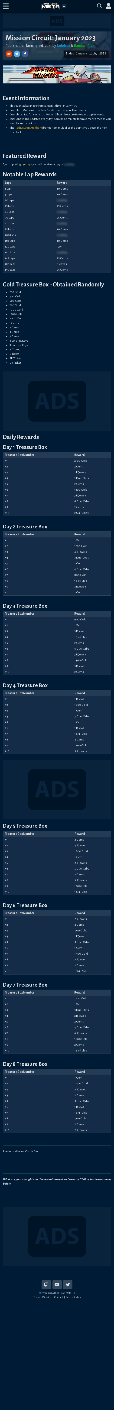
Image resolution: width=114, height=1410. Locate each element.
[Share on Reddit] (9, 54)
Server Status (73, 1297)
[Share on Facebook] (25, 54)
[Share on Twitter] (17, 54)
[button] (6, 6)
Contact (58, 1297)
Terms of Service (42, 1297)
